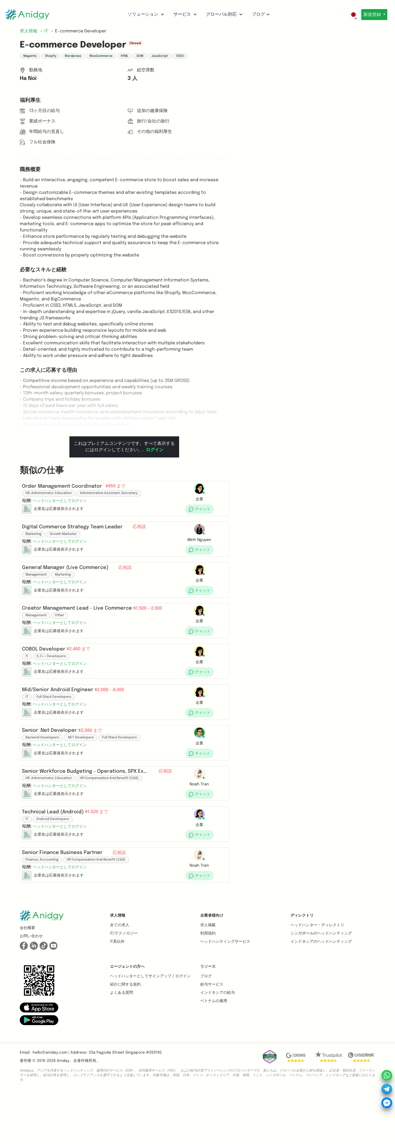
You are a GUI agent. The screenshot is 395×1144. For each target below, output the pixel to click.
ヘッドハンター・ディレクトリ (317, 976)
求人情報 (117, 967)
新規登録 (371, 14)
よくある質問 (121, 1044)
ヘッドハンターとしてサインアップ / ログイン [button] (150, 1027)
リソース (208, 1018)
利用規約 (208, 985)
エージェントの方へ (127, 1018)
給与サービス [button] (211, 1036)
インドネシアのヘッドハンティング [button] (321, 993)
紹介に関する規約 (125, 1036)
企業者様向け (211, 967)
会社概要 (27, 979)
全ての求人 (119, 976)
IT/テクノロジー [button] (124, 985)
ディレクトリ (302, 967)
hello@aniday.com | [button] (51, 1104)
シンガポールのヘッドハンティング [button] (321, 985)
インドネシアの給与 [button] (217, 1044)
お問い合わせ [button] (31, 987)
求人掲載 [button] (208, 976)
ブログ (259, 14)
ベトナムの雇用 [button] (213, 1052)
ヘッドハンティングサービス (225, 993)
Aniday (63, 1112)
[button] (62, 503)
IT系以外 (117, 993)
